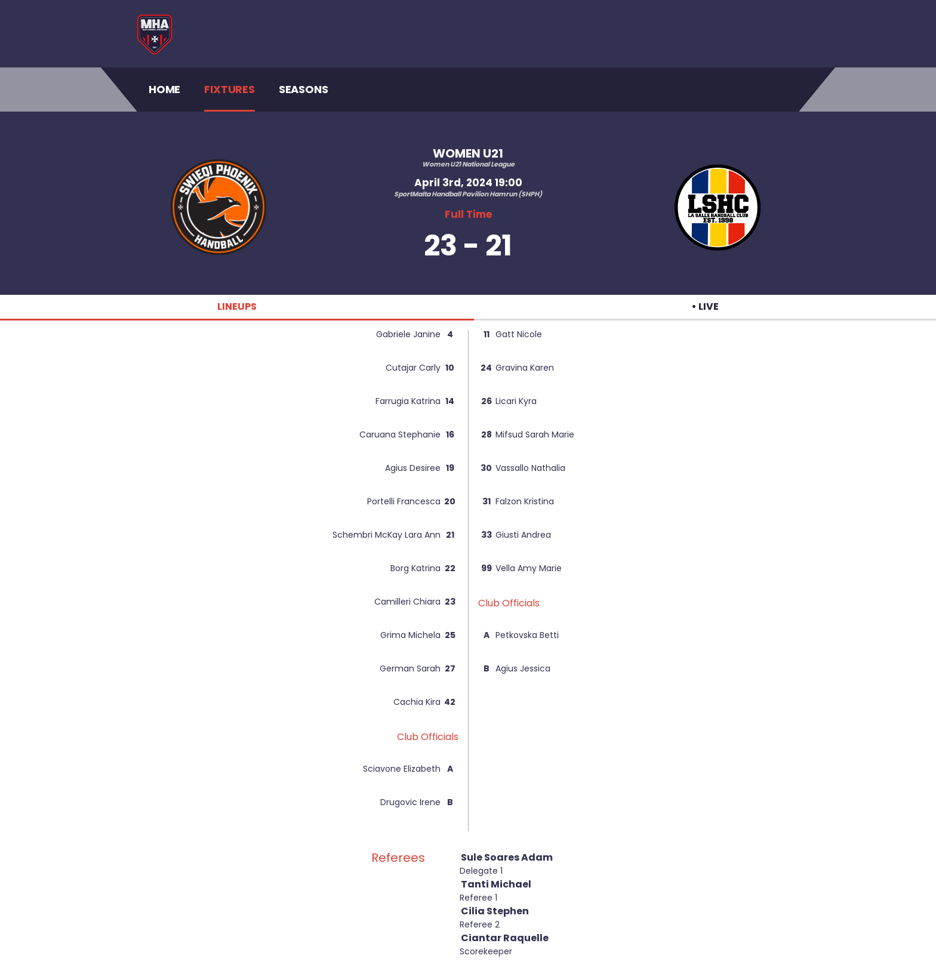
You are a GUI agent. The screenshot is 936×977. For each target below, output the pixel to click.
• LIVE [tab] (705, 306)
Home (164, 89)
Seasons (303, 89)
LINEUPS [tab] (237, 306)
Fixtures (229, 89)
